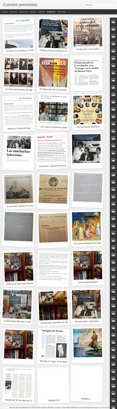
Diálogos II (86, 398)
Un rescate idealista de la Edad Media (90, 243)
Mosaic (33, 12)
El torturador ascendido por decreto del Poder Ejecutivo (65, 322)
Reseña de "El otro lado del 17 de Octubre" (24, 400)
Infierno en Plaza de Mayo (19, 128)
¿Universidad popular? (88, 282)
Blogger (95, 407)
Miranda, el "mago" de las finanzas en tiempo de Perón (64, 362)
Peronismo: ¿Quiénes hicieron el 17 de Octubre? (60, 166)
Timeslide (61, 12)
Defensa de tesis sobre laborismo (21, 283)
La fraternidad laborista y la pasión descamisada (25, 321)
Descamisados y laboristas (87, 321)
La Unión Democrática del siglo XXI (21, 89)
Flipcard (13, 12)
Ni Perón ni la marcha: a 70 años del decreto (26, 50)
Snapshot (51, 12)
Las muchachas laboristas (88, 127)
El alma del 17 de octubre (88, 49)
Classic (4, 12)
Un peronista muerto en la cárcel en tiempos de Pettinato (31, 206)
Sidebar (41, 12)
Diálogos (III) (53, 400)
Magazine (23, 12)
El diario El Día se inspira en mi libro (56, 51)
